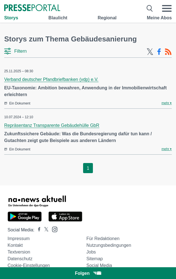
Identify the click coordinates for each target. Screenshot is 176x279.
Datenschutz (20, 258)
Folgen (88, 273)
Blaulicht (57, 17)
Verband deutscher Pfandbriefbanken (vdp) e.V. (51, 79)
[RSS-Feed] (168, 52)
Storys (11, 17)
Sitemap (94, 258)
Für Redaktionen (102, 238)
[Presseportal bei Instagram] (53, 229)
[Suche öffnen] (149, 8)
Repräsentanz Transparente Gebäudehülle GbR (51, 125)
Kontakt (15, 245)
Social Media (99, 265)
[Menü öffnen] (167, 8)
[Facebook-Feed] (159, 52)
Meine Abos (159, 17)
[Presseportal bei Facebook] (37, 229)
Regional (107, 17)
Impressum (19, 238)
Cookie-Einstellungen (29, 265)
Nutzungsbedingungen (108, 245)
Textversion (19, 252)
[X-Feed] (150, 52)
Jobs (91, 252)
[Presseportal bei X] (45, 229)
